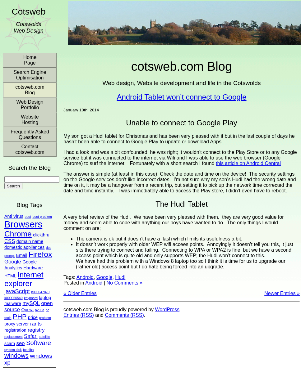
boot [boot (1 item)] (28, 216)
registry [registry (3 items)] (36, 330)
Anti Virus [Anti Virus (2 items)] (13, 216)
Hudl (120, 277)
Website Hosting (30, 119)
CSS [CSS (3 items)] (9, 241)
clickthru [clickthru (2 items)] (41, 234)
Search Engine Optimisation (30, 75)
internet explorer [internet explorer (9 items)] (24, 279)
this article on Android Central (248, 163)
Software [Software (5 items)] (38, 342)
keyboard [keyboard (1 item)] (31, 298)
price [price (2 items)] (33, 317)
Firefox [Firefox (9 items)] (40, 254)
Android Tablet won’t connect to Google (181, 97)
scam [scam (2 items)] (9, 343)
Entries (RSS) (78, 315)
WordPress (167, 309)
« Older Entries (80, 293)
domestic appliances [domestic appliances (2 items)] (24, 247)
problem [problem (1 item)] (45, 318)
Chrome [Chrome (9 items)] (18, 234)
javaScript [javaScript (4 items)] (17, 291)
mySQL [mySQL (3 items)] (31, 303)
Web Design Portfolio (30, 104)
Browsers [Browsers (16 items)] (23, 224)
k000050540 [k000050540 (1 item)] (13, 298)
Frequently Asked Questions (30, 134)
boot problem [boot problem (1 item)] (42, 216)
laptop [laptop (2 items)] (45, 297)
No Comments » (124, 282)
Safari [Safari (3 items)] (31, 336)
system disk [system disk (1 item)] (13, 350)
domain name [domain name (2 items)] (29, 241)
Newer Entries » (282, 293)
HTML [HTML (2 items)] (10, 275)
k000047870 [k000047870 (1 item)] (40, 292)
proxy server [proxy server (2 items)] (16, 323)
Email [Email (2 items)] (21, 255)
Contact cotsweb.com (29, 149)
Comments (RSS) (124, 315)
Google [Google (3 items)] (12, 262)
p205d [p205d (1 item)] (39, 310)
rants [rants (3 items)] (36, 324)
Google (104, 277)
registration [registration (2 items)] (15, 330)
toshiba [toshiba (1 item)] (28, 350)
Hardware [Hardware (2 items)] (33, 267)
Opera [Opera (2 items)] (27, 309)
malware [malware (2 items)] (12, 303)
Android (85, 277)
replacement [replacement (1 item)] (13, 337)
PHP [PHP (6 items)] (20, 317)
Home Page (30, 60)
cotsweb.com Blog (29, 89)
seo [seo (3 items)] (20, 343)
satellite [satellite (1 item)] (44, 337)
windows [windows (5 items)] (16, 355)
